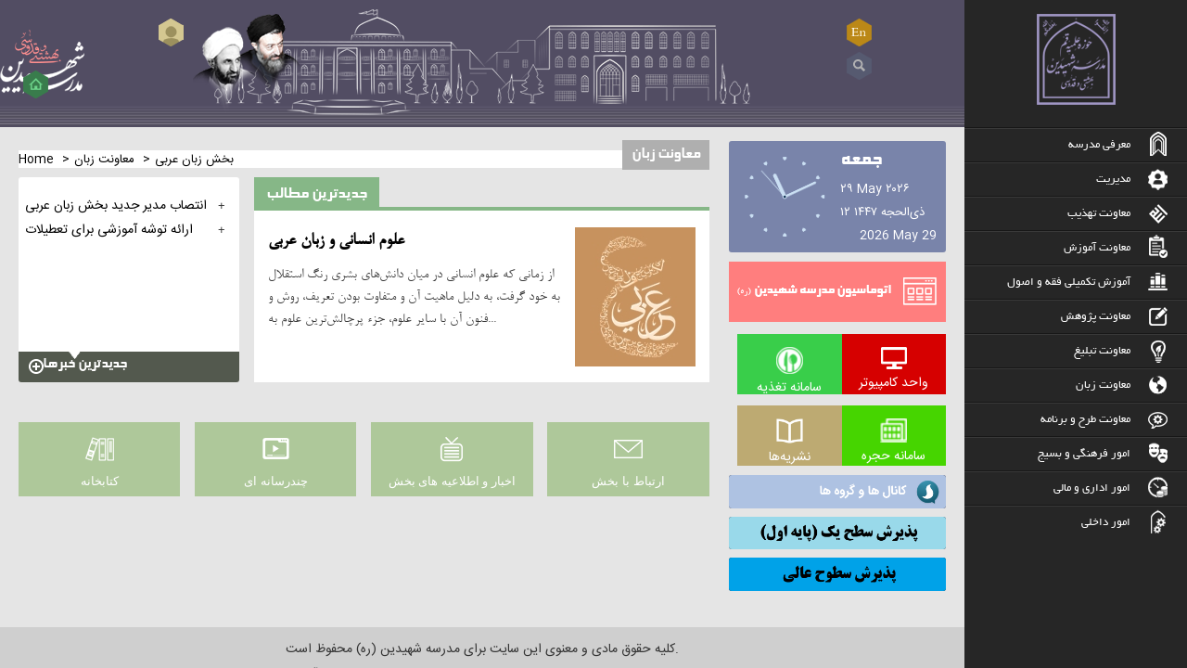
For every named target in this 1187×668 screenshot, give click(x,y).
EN (858, 32)
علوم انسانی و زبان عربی (336, 241)
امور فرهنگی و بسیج (1084, 454)
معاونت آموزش (1097, 248)
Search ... (859, 66)
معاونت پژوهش (1095, 317)
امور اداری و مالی (1091, 488)
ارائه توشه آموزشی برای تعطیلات (109, 230)
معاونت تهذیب (1098, 214)
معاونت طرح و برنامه (1085, 420)
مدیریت (1113, 179)
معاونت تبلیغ (1102, 351)
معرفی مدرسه (1099, 145)
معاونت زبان (1103, 385)
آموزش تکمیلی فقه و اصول (1068, 282)
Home (36, 159)
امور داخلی (1105, 523)
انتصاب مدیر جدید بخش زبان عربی (116, 206)
